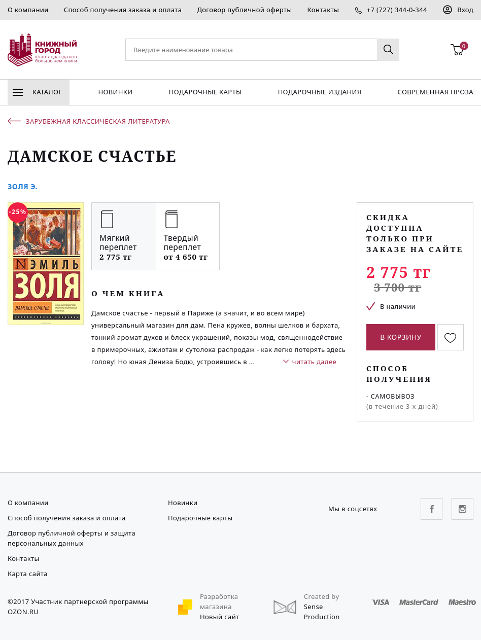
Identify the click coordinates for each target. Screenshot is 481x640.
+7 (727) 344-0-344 (397, 9)
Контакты (323, 9)
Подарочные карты (205, 91)
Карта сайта (28, 573)
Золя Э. (23, 186)
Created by (321, 596)
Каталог (37, 91)
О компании (28, 9)
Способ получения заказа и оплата (123, 9)
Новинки (115, 91)
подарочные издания (320, 91)
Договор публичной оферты (244, 9)
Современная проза (435, 91)
